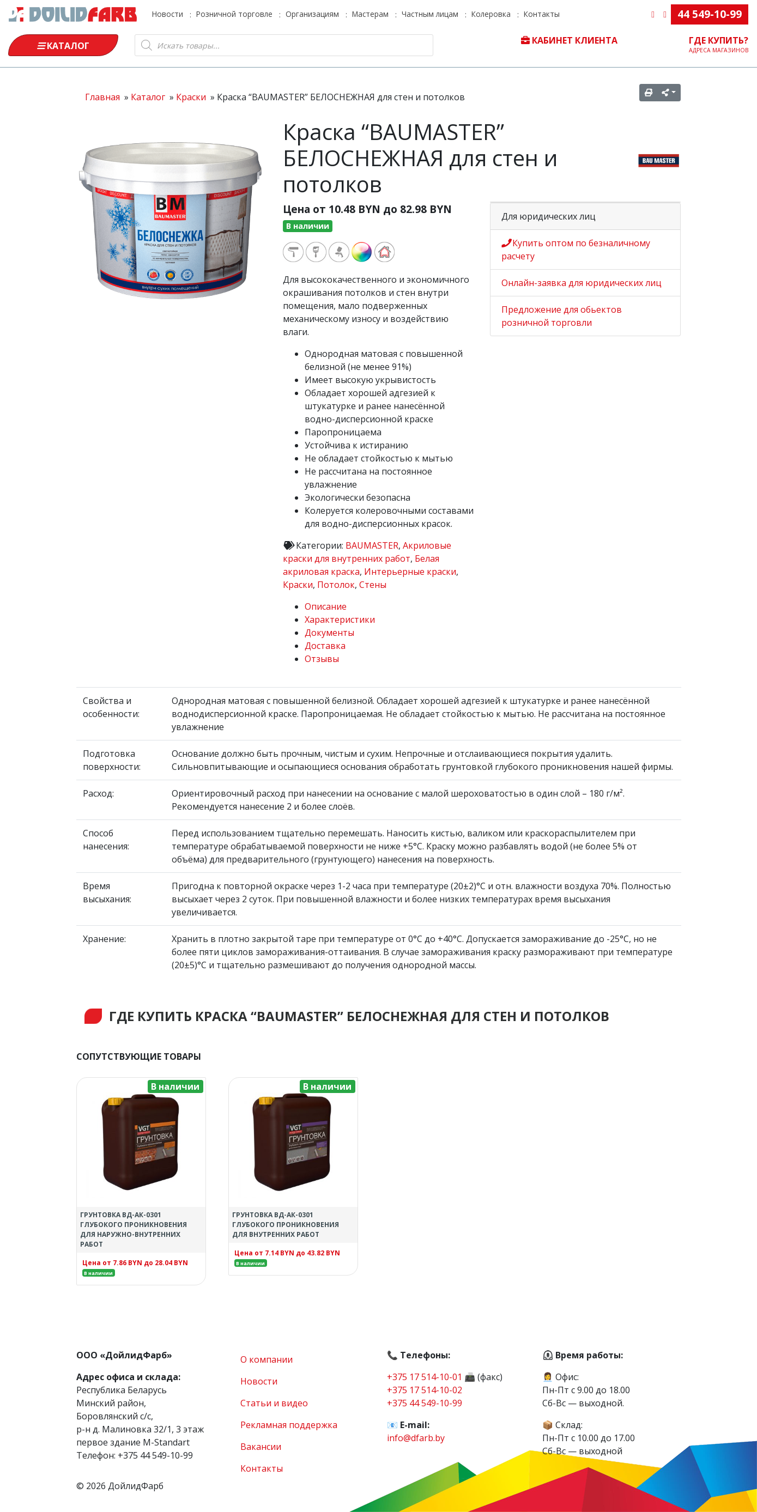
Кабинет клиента (569, 40)
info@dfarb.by (416, 1438)
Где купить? (719, 44)
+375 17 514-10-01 (424, 1377)
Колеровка (491, 14)
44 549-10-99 (709, 14)
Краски (298, 585)
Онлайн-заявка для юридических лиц (581, 283)
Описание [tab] (326, 606)
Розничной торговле (234, 14)
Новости (167, 14)
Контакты (542, 14)
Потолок (336, 585)
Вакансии (260, 1447)
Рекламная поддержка (288, 1425)
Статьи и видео (274, 1403)
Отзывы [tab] (322, 659)
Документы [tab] (329, 633)
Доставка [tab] (325, 646)
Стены (372, 585)
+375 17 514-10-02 (424, 1390)
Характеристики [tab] (340, 620)
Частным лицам (430, 14)
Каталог (63, 46)
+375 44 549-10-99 (424, 1403)
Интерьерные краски (410, 572)
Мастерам (370, 14)
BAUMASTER (372, 545)
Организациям (312, 14)
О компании (266, 1359)
